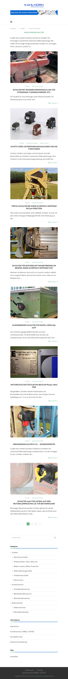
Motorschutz (18, 580)
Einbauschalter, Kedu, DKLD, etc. (26, 562)
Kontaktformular (16, 637)
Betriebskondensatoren (22, 594)
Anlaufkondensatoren (22, 589)
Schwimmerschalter (21, 575)
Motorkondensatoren (22, 598)
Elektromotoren (20, 607)
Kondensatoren (17, 585)
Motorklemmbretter (21, 612)
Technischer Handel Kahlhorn (34, 676)
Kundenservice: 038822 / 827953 (22, 632)
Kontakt (40, 670)
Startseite (13, 28)
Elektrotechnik (17, 603)
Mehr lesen (53, 103)
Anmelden (14, 657)
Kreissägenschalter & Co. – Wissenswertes (34, 444)
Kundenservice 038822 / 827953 (34, 673)
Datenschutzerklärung (18, 642)
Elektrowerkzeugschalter (23, 571)
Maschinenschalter (21, 557)
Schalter (22, 28)
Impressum (14, 626)
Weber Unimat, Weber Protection (26, 566)
